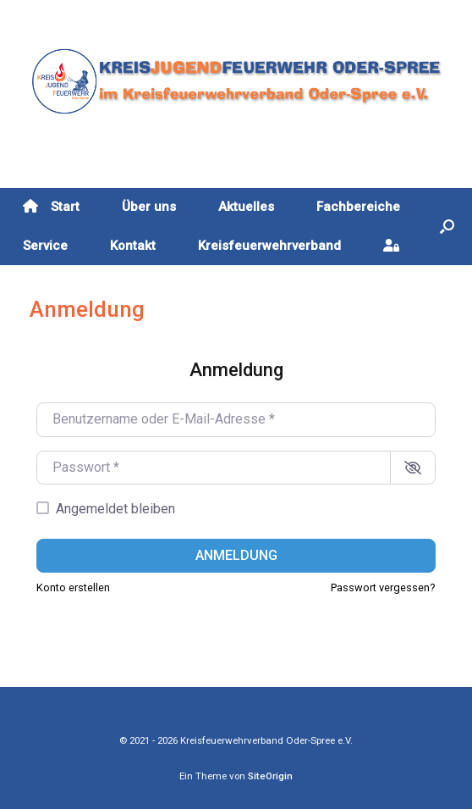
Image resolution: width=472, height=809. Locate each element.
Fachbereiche (358, 206)
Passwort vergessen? (383, 587)
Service (45, 245)
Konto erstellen (73, 587)
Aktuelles (246, 206)
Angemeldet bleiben (115, 509)
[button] (447, 226)
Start (51, 206)
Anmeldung (236, 555)
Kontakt (133, 245)
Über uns (149, 206)
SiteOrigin (270, 776)
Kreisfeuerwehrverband (269, 245)
